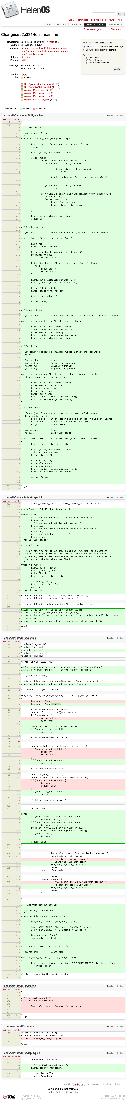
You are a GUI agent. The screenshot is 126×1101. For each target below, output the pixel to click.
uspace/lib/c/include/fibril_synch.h (23, 497)
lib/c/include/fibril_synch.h (38, 87)
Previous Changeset (93, 29)
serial (35, 48)
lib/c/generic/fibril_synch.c (38, 84)
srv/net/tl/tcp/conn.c (35, 90)
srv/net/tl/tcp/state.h (35, 96)
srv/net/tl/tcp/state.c (35, 93)
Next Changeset (113, 29)
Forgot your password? (112, 20)
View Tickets (115, 24)
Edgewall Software (32, 1098)
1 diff (55, 84)
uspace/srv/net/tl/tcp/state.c (19, 985)
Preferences (82, 20)
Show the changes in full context (99, 50)
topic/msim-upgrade (57, 51)
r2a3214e (16, 119)
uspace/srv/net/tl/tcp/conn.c (19, 638)
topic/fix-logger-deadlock (33, 51)
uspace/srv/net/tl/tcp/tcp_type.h (21, 1053)
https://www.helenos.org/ (113, 1098)
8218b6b (25, 57)
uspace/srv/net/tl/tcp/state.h (19, 1026)
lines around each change (107, 46)
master (28, 48)
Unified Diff (54, 1092)
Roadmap (76, 24)
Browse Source (95, 24)
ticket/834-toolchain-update (53, 48)
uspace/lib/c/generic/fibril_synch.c (23, 115)
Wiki (49, 24)
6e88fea (25, 60)
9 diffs (50, 90)
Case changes (95, 60)
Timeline (61, 24)
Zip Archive (72, 1092)
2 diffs (56, 87)
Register (95, 20)
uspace (24, 74)
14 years (50, 42)
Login (71, 20)
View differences (90, 43)
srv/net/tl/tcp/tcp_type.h (37, 99)
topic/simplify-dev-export (34, 54)
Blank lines (94, 58)
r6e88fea (6, 119)
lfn (22, 48)
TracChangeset (79, 1084)
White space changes (99, 63)
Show (87, 46)
